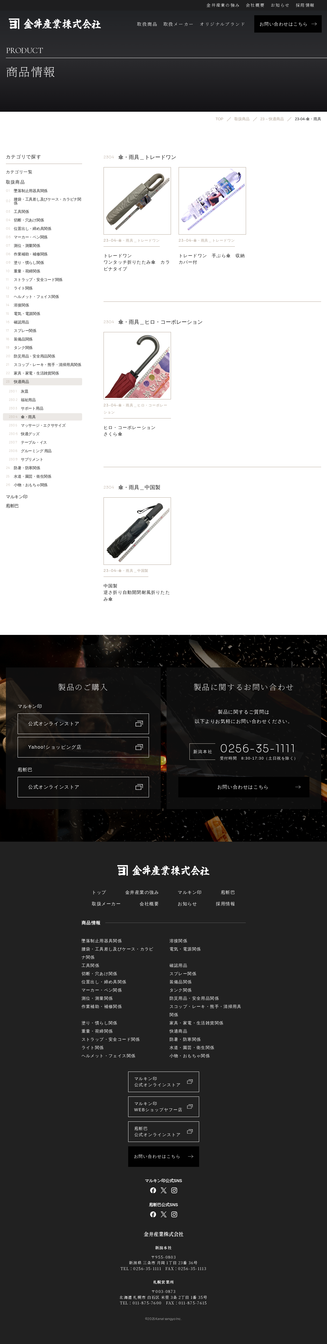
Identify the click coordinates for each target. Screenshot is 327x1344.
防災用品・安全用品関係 (30, 356)
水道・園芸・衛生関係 (28, 476)
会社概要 (255, 5)
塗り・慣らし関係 (25, 262)
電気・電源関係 (23, 313)
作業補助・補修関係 (27, 254)
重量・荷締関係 (23, 271)
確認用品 (17, 322)
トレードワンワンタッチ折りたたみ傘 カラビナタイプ (137, 262)
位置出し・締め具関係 (28, 228)
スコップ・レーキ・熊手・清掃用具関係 (43, 364)
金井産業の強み (223, 5)
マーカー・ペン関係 (27, 237)
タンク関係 (19, 347)
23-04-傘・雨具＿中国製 (126, 570)
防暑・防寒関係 (23, 468)
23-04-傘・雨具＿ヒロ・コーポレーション (135, 408)
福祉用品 (22, 400)
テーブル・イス (28, 442)
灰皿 (18, 391)
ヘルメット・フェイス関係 (32, 296)
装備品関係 (19, 339)
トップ (99, 892)
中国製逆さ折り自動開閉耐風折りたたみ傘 (137, 592)
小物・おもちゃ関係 (27, 485)
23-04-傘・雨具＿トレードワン (132, 240)
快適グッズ (24, 434)
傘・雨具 (22, 417)
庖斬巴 (12, 505)
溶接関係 (17, 305)
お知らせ (280, 5)
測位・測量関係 (23, 245)
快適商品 (17, 381)
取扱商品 (147, 24)
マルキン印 (17, 496)
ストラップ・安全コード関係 (34, 279)
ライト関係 (19, 288)
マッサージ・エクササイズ (37, 425)
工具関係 (17, 211)
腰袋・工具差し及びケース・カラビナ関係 (43, 201)
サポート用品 (26, 408)
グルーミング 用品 (30, 451)
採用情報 (305, 5)
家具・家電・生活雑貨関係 (32, 373)
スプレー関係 (21, 330)
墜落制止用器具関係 (27, 191)
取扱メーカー (178, 24)
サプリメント (26, 459)
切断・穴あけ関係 (25, 220)
